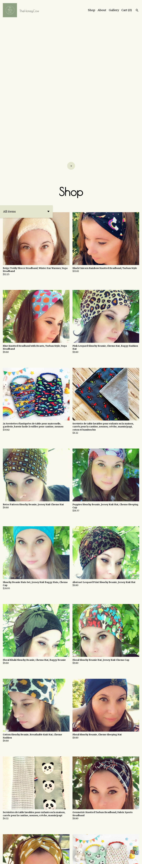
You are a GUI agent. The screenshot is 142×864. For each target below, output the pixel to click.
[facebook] (138, 859)
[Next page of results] (82, 850)
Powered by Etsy (37, 858)
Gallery (114, 10)
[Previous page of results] (60, 850)
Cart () (126, 10)
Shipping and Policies (114, 858)
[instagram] (133, 859)
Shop (91, 10)
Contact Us (94, 858)
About (102, 10)
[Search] (137, 10)
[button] (26, 71)
